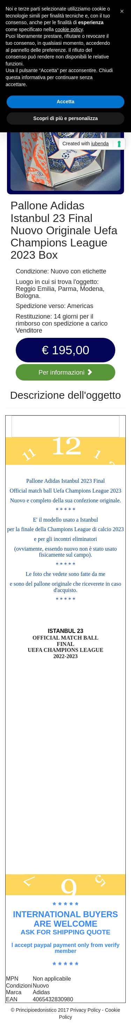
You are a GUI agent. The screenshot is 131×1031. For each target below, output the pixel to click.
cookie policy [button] (69, 29)
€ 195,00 (65, 350)
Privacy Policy (85, 1010)
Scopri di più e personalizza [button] (65, 118)
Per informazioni (65, 372)
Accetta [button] (65, 101)
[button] (122, 11)
